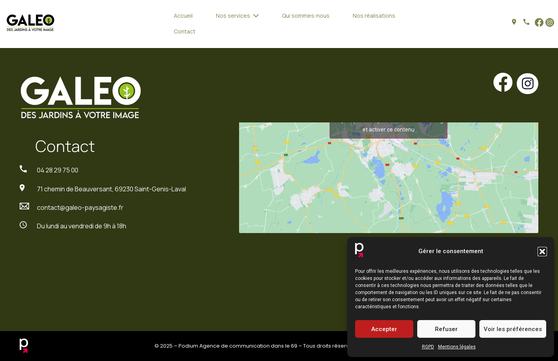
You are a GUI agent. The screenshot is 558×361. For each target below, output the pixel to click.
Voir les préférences (513, 329)
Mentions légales (457, 347)
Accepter (384, 329)
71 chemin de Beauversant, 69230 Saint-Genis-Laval (111, 189)
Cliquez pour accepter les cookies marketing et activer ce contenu (388, 125)
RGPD (428, 347)
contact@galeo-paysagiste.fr (80, 207)
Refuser (446, 329)
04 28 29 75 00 (57, 170)
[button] (542, 251)
